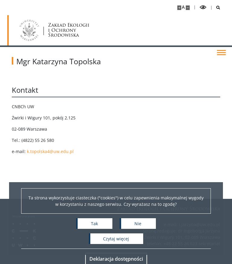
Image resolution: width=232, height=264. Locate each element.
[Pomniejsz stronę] (188, 7)
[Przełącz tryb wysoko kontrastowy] (203, 7)
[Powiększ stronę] (179, 7)
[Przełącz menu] (221, 52)
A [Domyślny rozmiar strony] (183, 7)
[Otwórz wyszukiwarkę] (216, 8)
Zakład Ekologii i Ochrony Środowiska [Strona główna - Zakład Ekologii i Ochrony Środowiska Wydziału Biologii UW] (49, 30)
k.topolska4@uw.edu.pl (60, 151)
